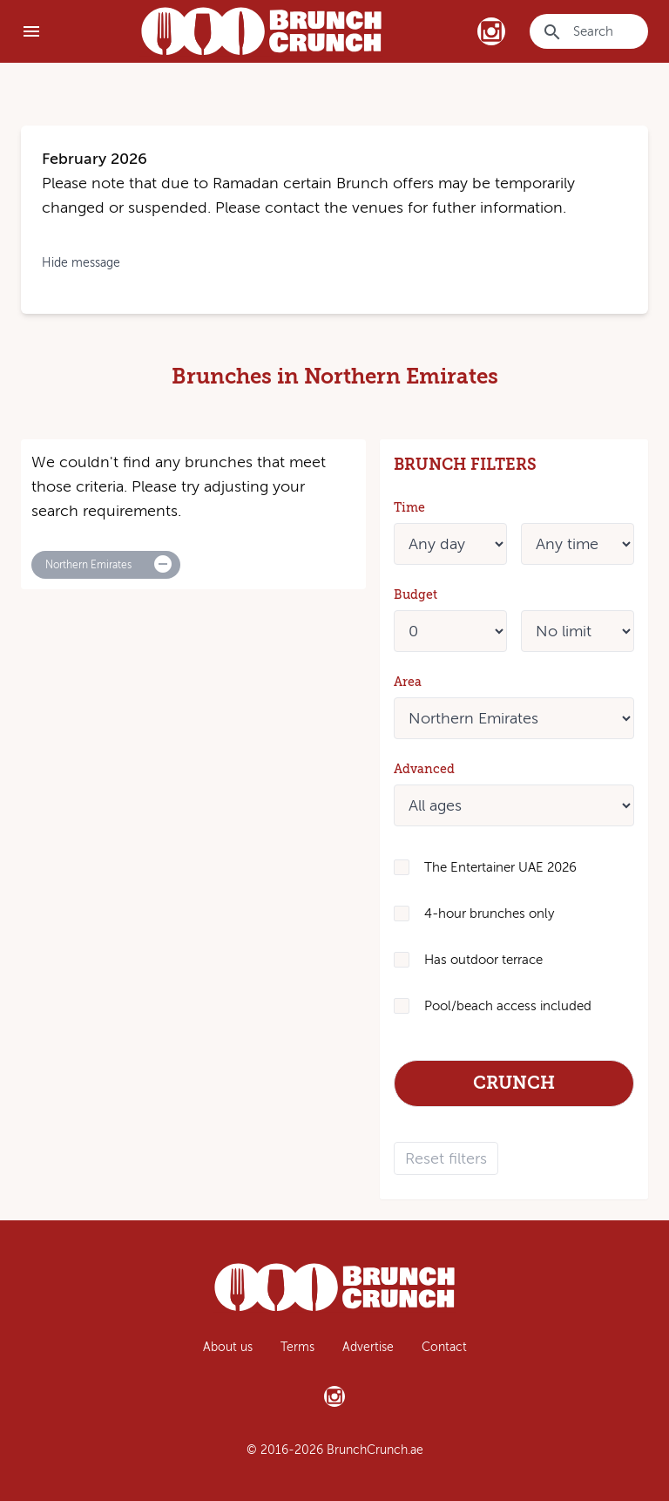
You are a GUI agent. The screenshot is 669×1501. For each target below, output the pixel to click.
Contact (444, 1347)
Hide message (81, 262)
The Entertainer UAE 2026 (500, 867)
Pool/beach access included (507, 1006)
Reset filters (446, 1158)
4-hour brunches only (489, 913)
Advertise (368, 1347)
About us (228, 1347)
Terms (297, 1347)
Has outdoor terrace (483, 960)
